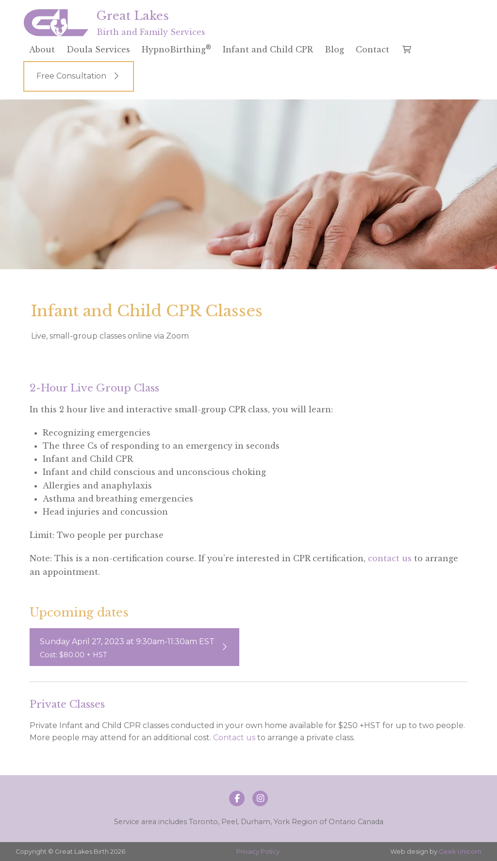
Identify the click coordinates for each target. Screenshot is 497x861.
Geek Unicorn (460, 851)
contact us (390, 558)
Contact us (234, 737)
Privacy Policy (258, 851)
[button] (406, 49)
